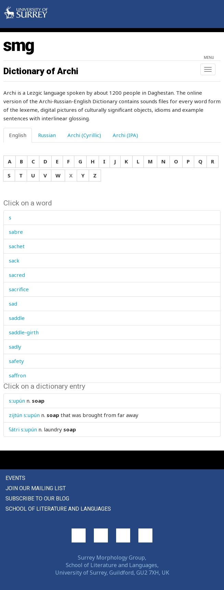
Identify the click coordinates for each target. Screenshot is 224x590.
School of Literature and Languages (58, 509)
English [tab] (17, 135)
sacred (17, 274)
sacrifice (19, 289)
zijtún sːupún (24, 415)
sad (13, 303)
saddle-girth (24, 332)
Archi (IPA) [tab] (125, 135)
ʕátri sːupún (23, 429)
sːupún (17, 400)
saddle (17, 317)
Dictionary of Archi (40, 71)
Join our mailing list (35, 488)
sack (14, 260)
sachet (17, 246)
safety (16, 361)
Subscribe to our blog (37, 498)
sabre (16, 231)
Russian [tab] (47, 135)
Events (15, 478)
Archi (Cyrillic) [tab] (84, 135)
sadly (15, 346)
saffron (17, 375)
